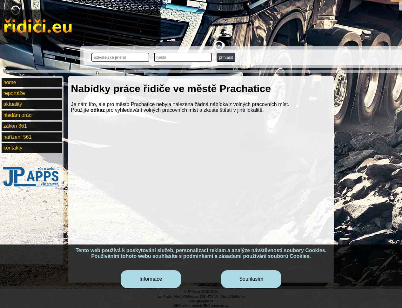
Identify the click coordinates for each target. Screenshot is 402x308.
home (9, 82)
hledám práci (18, 115)
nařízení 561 (17, 137)
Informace (150, 279)
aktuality (12, 104)
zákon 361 (15, 126)
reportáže (14, 93)
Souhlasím (251, 279)
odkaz (97, 110)
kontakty (13, 148)
